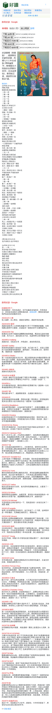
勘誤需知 (27, 10)
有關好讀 (6, 10)
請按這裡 (33, 312)
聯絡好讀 (27, 13)
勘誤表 (4, 84)
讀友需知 (17, 10)
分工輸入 (6, 13)
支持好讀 (17, 13)
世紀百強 (24, 5)
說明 (32, 28)
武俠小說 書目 (33, 15)
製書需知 (38, 10)
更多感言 (7, 709)
